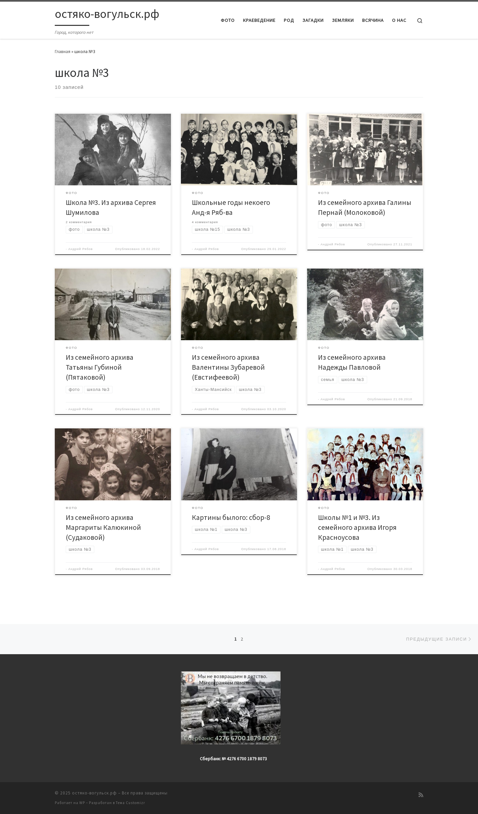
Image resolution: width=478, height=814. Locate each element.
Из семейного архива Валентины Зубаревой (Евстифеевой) (228, 367)
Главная (62, 51)
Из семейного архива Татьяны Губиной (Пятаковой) (99, 367)
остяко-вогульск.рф (94, 793)
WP (82, 802)
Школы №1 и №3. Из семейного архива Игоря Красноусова (357, 527)
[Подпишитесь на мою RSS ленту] (421, 795)
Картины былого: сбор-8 (231, 517)
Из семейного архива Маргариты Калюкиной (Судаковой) (103, 527)
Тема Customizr (130, 802)
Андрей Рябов (80, 249)
